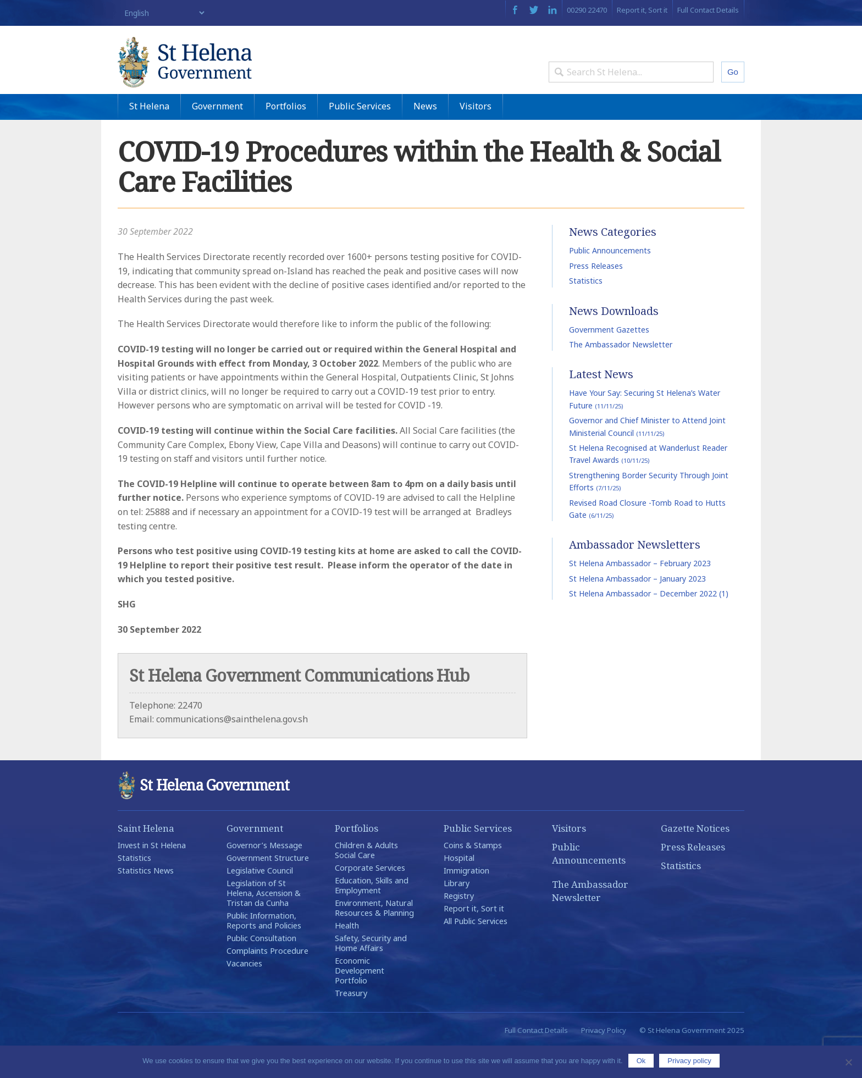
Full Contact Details (708, 10)
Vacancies (244, 994)
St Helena (149, 137)
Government (217, 137)
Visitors (475, 137)
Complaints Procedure (267, 981)
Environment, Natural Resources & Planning (374, 938)
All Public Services (475, 952)
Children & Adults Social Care (366, 881)
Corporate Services (370, 898)
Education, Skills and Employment (371, 916)
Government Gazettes (609, 360)
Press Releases (596, 296)
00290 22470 (587, 10)
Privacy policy (689, 1061)
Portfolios (286, 137)
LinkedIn (552, 10)
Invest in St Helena (152, 876)
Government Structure (267, 888)
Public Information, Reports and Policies (263, 951)
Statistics (586, 311)
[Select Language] (162, 13)
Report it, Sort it (642, 10)
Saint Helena (146, 859)
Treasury (351, 1024)
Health (347, 956)
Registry (459, 926)
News (425, 137)
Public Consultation (261, 969)
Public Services (360, 137)
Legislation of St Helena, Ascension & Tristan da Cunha (263, 924)
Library (456, 914)
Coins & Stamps (473, 876)
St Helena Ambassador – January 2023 (637, 609)
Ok (641, 1061)
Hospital (459, 888)
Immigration (466, 901)
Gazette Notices (695, 859)
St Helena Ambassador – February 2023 (640, 594)
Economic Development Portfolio (359, 1001)
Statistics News (146, 901)
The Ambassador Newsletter (620, 375)
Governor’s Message (264, 876)
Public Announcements (610, 282)
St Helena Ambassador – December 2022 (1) (648, 624)
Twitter (533, 10)
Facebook (514, 10)
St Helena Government (213, 72)
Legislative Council (259, 901)
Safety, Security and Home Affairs (371, 974)
